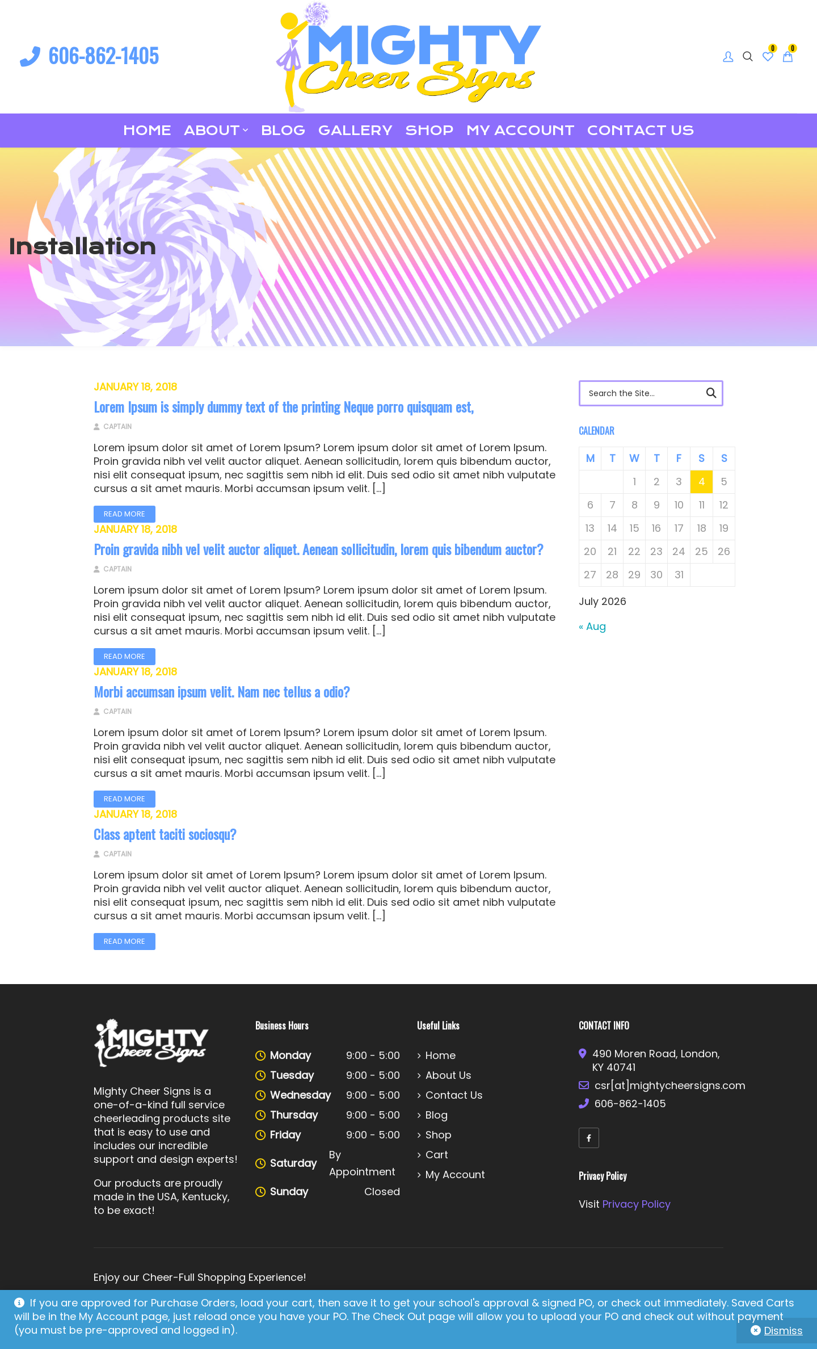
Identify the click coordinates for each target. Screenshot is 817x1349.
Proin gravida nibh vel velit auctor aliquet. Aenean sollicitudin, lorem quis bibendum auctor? (319, 549)
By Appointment (362, 1163)
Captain (113, 426)
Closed (382, 1191)
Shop (429, 130)
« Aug (592, 626)
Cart (437, 1155)
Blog (283, 130)
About (212, 130)
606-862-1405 (89, 55)
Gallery (355, 130)
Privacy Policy (637, 1204)
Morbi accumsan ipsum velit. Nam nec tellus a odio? (222, 691)
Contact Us (640, 130)
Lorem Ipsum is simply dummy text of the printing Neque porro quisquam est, (283, 406)
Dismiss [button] (783, 1330)
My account (520, 130)
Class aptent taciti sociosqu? (165, 833)
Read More (124, 513)
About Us (448, 1075)
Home (147, 130)
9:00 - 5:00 (373, 1055)
